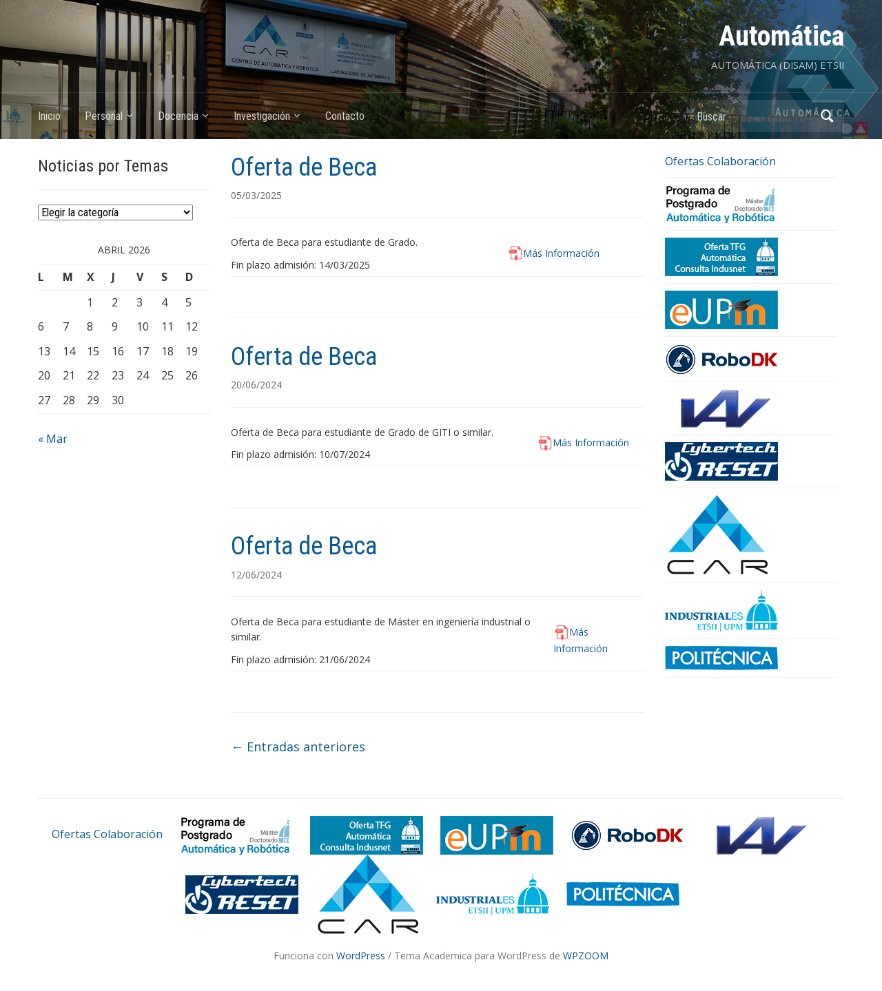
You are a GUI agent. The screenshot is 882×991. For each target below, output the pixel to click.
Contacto (345, 116)
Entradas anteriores (298, 746)
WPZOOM (585, 955)
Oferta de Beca (304, 167)
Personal (104, 116)
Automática (781, 36)
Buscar (827, 116)
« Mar (53, 438)
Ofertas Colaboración (720, 161)
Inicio (49, 116)
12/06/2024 (256, 574)
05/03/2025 (256, 195)
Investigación (262, 116)
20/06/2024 (256, 384)
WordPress (360, 955)
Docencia (178, 116)
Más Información (561, 253)
